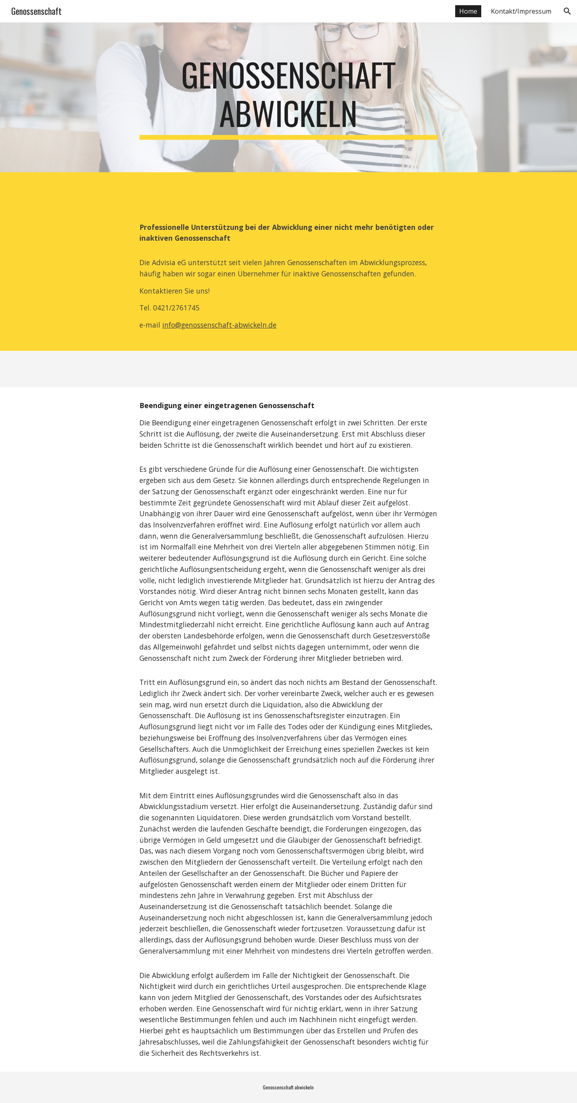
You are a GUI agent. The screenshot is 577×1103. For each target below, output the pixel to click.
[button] (567, 11)
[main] (288, 97)
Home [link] (468, 11)
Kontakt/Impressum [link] (521, 11)
